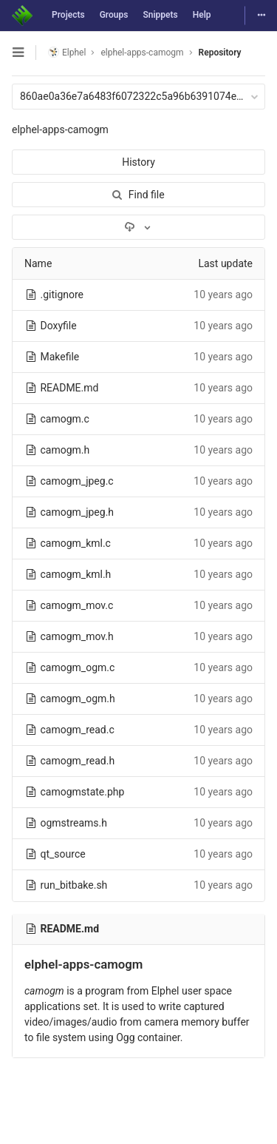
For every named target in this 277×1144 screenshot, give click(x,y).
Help (202, 15)
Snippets (160, 15)
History (138, 162)
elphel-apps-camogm (60, 129)
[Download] (138, 227)
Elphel (67, 52)
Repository (220, 52)
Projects (68, 15)
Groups (114, 15)
